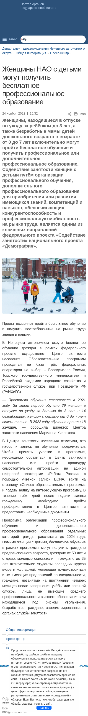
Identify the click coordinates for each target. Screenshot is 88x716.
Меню (13, 39)
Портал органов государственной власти (39, 6)
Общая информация (31, 53)
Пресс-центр (59, 53)
